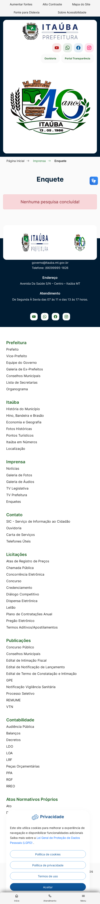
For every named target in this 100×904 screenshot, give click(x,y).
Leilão (11, 607)
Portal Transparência (77, 58)
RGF (9, 779)
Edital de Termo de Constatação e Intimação (41, 674)
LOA (9, 753)
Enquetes (13, 501)
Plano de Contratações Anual (29, 614)
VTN (9, 707)
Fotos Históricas (19, 429)
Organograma (17, 389)
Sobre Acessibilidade (72, 12)
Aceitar (48, 887)
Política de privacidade (47, 865)
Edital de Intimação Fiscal (26, 660)
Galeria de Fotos (19, 475)
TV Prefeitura (16, 495)
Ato (9, 806)
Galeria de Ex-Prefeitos (24, 369)
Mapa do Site (81, 4)
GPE (9, 680)
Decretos (13, 740)
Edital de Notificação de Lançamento (35, 667)
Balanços (13, 733)
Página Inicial (15, 161)
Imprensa (39, 161)
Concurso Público (20, 647)
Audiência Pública (20, 726)
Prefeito (12, 349)
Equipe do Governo (21, 362)
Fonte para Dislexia (27, 12)
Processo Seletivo (20, 693)
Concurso (13, 581)
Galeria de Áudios (20, 482)
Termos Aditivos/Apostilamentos (32, 627)
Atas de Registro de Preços (27, 561)
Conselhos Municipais (23, 376)
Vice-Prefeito (16, 356)
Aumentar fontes (21, 4)
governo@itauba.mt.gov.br (50, 262)
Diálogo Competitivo (22, 594)
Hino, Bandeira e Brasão (25, 415)
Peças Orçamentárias (23, 766)
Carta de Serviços (20, 535)
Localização (15, 449)
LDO (9, 746)
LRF (9, 760)
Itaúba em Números (21, 442)
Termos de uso (48, 876)
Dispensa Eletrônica (21, 601)
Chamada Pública (20, 568)
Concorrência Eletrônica (25, 574)
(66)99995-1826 (56, 267)
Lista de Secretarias (21, 382)
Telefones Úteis (18, 541)
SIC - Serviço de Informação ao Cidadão (38, 521)
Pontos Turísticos (19, 435)
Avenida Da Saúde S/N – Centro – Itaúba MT (50, 283)
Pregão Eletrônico (20, 621)
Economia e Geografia (23, 422)
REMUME (13, 700)
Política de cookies (47, 854)
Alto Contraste (52, 4)
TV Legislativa (17, 488)
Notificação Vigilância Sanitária (31, 687)
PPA (9, 773)
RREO (10, 786)
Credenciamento (19, 588)
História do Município (23, 409)
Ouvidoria (50, 58)
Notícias (12, 468)
